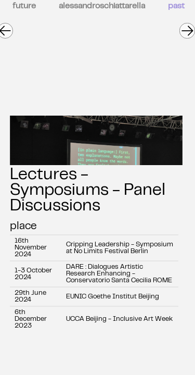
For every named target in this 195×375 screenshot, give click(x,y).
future (24, 6)
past (176, 6)
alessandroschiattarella (102, 6)
